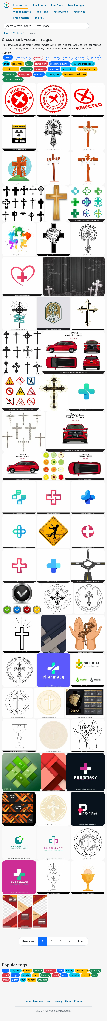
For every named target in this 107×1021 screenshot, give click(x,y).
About (68, 1001)
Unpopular (93, 57)
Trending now (23, 57)
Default (8, 57)
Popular (80, 57)
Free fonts (57, 5)
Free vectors (20, 5)
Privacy (58, 1001)
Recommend (52, 57)
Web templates (22, 11)
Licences (38, 1001)
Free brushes (60, 11)
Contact (78, 1001)
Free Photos (39, 5)
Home (6, 33)
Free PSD (39, 17)
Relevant (67, 57)
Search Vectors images (18, 26)
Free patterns (21, 17)
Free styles (79, 11)
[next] (81, 941)
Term (48, 1001)
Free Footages (76, 5)
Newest (38, 57)
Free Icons (42, 11)
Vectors (17, 33)
